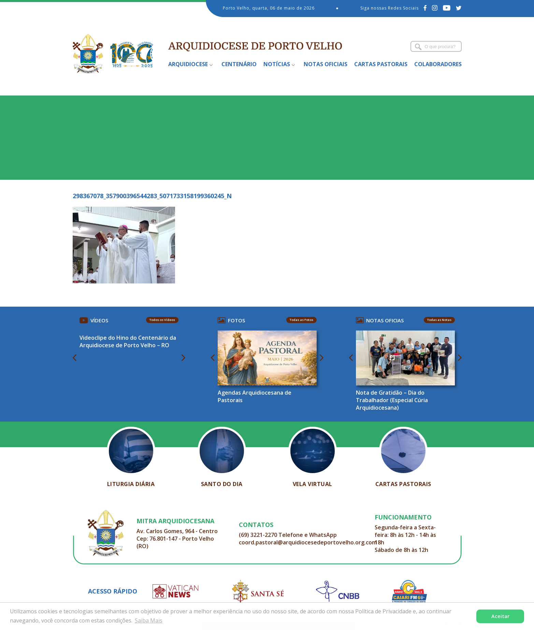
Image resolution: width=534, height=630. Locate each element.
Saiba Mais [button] (148, 620)
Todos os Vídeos (162, 320)
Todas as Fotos (301, 320)
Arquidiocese (188, 64)
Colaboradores (438, 64)
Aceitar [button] (500, 616)
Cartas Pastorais (380, 64)
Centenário (239, 64)
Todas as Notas (439, 320)
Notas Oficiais (325, 64)
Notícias (276, 64)
